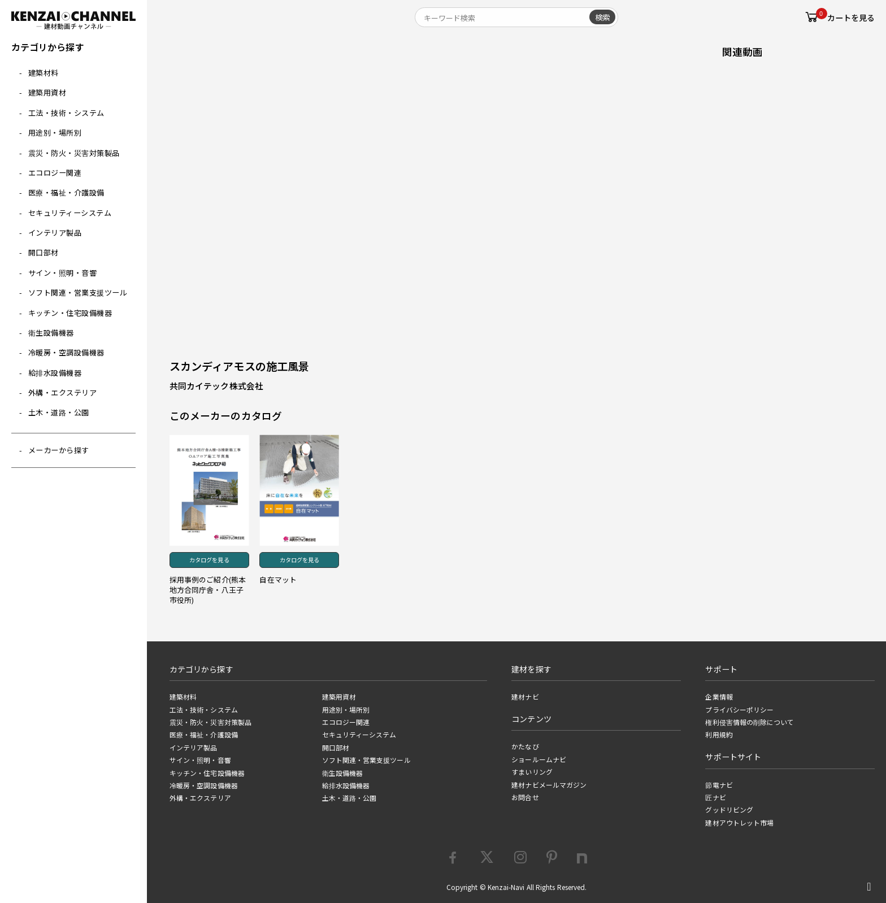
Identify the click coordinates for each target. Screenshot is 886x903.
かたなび (524, 746)
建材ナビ (524, 696)
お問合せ (524, 797)
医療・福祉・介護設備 (66, 192)
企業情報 (718, 696)
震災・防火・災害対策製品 (74, 152)
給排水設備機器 (55, 372)
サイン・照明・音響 (62, 272)
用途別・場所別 (55, 132)
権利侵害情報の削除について (749, 722)
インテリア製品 (55, 232)
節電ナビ (718, 784)
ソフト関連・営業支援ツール (78, 292)
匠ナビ (715, 797)
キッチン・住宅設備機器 (70, 312)
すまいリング (531, 771)
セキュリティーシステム (70, 212)
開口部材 (43, 252)
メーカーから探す (58, 450)
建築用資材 (47, 92)
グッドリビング (729, 809)
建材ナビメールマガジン (549, 784)
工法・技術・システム (66, 112)
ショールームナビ (538, 759)
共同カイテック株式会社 (216, 386)
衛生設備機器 (51, 332)
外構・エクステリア (62, 392)
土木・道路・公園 (58, 412)
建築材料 (43, 72)
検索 (602, 17)
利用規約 (718, 734)
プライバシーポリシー (739, 709)
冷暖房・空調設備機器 (66, 352)
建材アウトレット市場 (739, 822)
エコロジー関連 (55, 172)
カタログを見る (209, 559)
